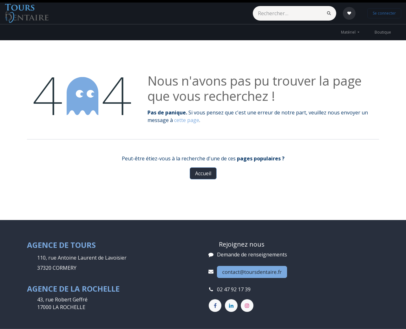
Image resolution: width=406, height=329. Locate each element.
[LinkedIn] (231, 305)
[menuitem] (350, 32)
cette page (186, 120)
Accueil (203, 173)
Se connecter (384, 13)
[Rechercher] (329, 13)
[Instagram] (247, 305)
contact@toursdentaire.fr (252, 271)
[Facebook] (215, 305)
